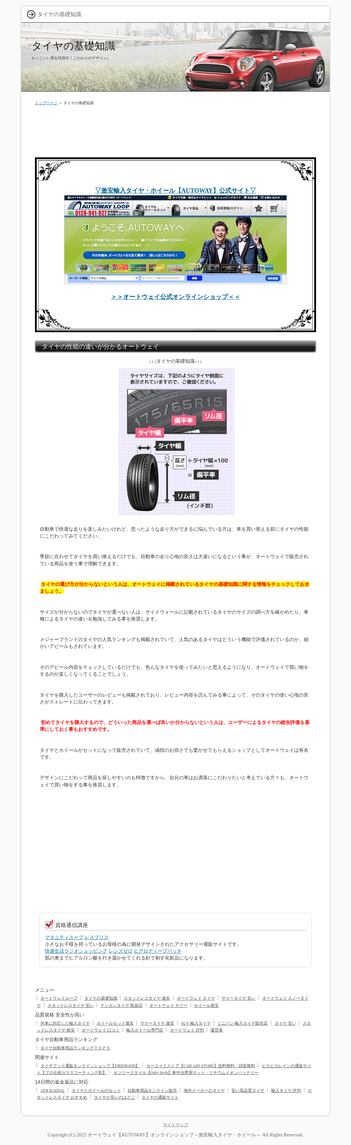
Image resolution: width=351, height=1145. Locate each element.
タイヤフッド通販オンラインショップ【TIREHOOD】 (90, 1065)
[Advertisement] (175, 129)
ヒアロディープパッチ (158, 951)
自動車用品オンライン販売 (152, 1090)
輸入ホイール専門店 (144, 1030)
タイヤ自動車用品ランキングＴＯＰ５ (75, 1048)
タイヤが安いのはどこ (114, 1097)
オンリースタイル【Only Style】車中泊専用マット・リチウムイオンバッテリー (186, 1072)
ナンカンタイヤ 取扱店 (121, 1005)
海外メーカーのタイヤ (204, 1090)
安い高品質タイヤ (247, 1090)
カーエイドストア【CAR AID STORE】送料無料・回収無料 (200, 1065)
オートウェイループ (58, 998)
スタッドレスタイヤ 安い (71, 1005)
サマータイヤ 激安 (157, 1023)
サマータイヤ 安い (238, 998)
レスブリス (97, 937)
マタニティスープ (64, 937)
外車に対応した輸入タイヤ (65, 1023)
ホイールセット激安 (115, 1023)
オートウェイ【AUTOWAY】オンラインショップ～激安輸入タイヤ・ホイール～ (174, 1134)
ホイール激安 (206, 1005)
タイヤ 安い (285, 1023)
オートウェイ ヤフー (168, 1005)
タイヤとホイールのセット (96, 1090)
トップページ (46, 103)
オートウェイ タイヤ (196, 998)
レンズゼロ (121, 951)
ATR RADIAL (52, 1090)
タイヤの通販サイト (160, 1097)
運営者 (216, 1030)
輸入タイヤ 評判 (286, 1090)
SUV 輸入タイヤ (196, 1023)
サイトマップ (175, 1124)
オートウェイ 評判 (187, 1030)
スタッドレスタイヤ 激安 (147, 998)
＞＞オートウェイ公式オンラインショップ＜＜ (175, 296)
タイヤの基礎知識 (73, 45)
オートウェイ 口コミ (101, 1030)
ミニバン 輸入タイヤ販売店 (242, 1023)
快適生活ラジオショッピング (76, 951)
